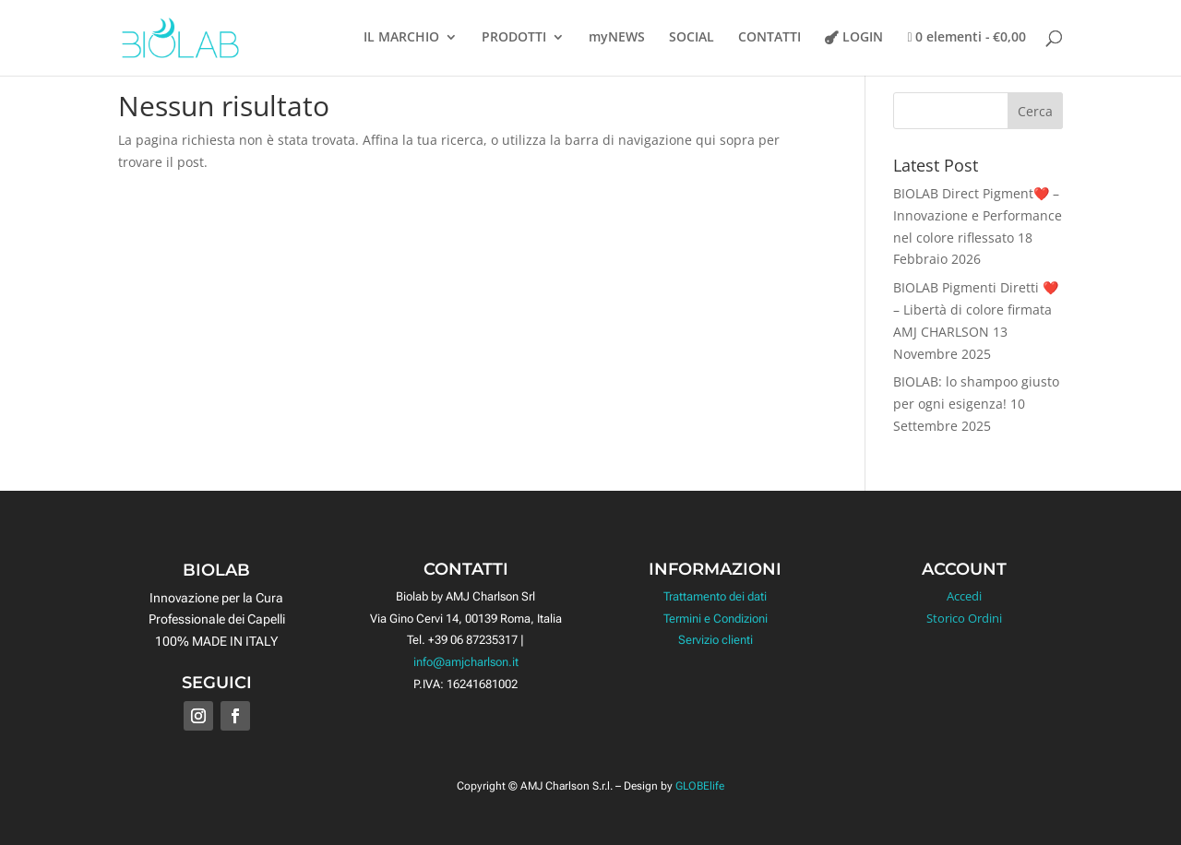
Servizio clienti (715, 640)
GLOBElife (699, 786)
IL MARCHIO (401, 37)
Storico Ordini (964, 618)
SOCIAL (691, 37)
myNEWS (617, 37)
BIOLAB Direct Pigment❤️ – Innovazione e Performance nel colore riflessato (977, 215)
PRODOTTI (514, 37)
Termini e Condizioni (715, 618)
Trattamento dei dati (715, 596)
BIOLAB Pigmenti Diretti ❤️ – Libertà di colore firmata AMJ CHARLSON (975, 309)
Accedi (964, 596)
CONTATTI (769, 37)
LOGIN (862, 37)
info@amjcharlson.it (466, 662)
